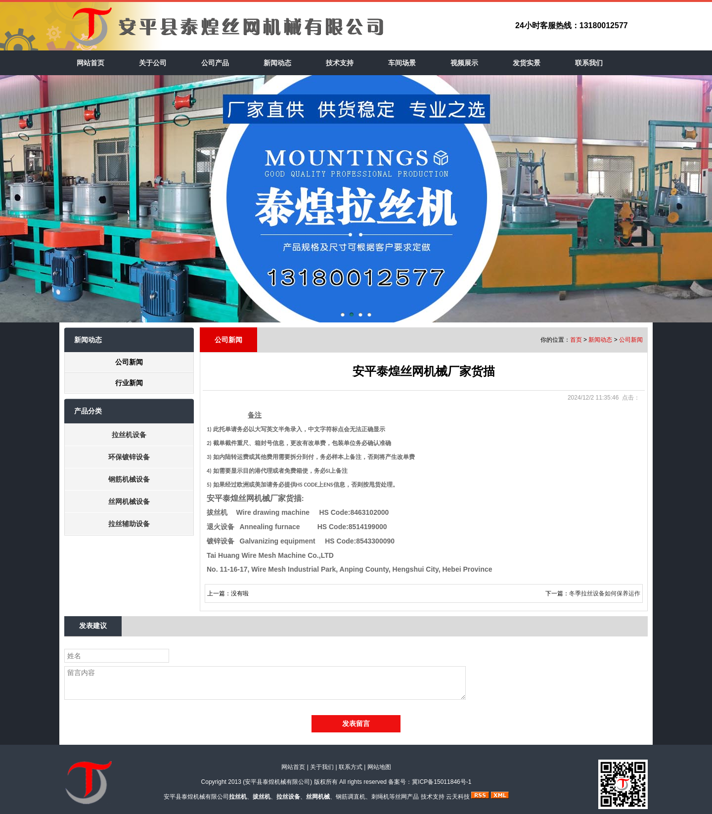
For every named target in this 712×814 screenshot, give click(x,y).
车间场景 (402, 63)
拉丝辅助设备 (129, 524)
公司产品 (215, 63)
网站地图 (379, 767)
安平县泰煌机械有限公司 (277, 781)
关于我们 (322, 767)
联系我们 (589, 63)
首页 (576, 339)
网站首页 (90, 63)
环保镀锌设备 (129, 457)
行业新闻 (129, 383)
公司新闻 (129, 362)
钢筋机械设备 (129, 479)
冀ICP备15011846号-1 (441, 781)
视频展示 (464, 63)
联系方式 (350, 767)
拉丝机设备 (129, 435)
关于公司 (153, 63)
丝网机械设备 (129, 501)
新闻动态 (277, 63)
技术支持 (340, 63)
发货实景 (526, 63)
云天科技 (458, 796)
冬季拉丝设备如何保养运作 (604, 593)
